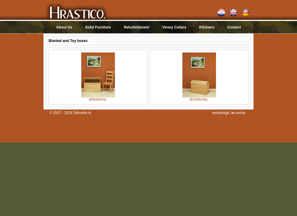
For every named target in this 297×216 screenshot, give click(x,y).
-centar (238, 113)
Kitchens (206, 27)
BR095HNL (98, 98)
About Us (64, 27)
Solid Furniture (98, 27)
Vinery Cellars (174, 27)
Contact (234, 27)
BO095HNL (199, 98)
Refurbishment (136, 27)
